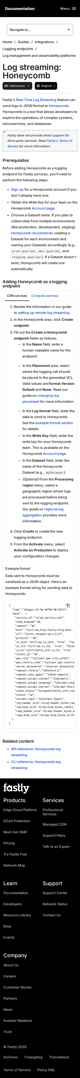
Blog (7, 926)
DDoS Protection (16, 821)
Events (9, 937)
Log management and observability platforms (39, 55)
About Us (11, 965)
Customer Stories (17, 987)
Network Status (55, 904)
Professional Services (53, 812)
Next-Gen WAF (15, 832)
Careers (9, 976)
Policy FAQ (45, 1070)
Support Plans (54, 835)
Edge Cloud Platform (20, 810)
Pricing (9, 843)
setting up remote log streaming (43, 313)
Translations (59, 1057)
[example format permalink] (4, 568)
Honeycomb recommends (32, 233)
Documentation (15, 893)
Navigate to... (20, 30)
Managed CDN (55, 824)
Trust (7, 1032)
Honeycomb (59, 106)
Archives (10, 1057)
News (8, 1010)
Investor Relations (17, 1021)
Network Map (14, 865)
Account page (43, 208)
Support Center (55, 893)
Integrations (44, 42)
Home (7, 42)
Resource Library (17, 915)
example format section (54, 423)
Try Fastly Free (15, 854)
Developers (12, 904)
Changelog (33, 1057)
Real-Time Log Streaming (36, 100)
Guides (23, 42)
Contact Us (52, 915)
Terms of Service (17, 1070)
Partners (10, 998)
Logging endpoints (18, 49)
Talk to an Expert (56, 847)
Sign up (17, 189)
